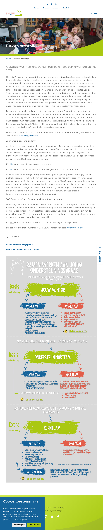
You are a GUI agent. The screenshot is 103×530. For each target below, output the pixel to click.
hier (12, 164)
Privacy (61, 507)
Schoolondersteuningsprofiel (19, 244)
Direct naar (99, 254)
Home (8, 58)
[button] (95, 12)
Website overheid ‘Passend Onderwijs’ (24, 249)
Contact (40, 507)
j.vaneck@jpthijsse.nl (28, 136)
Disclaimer (51, 507)
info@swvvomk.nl (74, 228)
